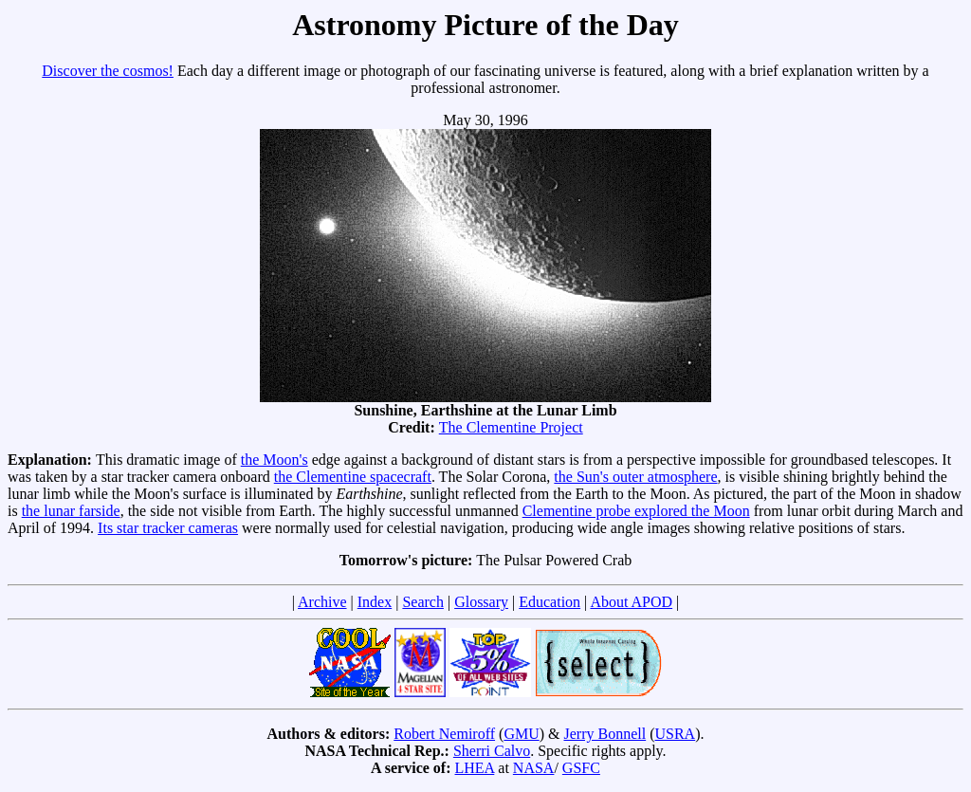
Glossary (481, 602)
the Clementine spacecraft (352, 477)
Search (423, 602)
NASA (534, 768)
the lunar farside (71, 511)
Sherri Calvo (491, 751)
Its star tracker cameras (168, 528)
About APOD (631, 602)
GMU (521, 734)
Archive (322, 602)
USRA (674, 734)
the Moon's (274, 459)
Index (374, 602)
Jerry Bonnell (605, 734)
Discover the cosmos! (108, 71)
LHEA (475, 768)
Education (549, 602)
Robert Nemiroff (444, 734)
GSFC (581, 768)
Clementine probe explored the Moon (636, 511)
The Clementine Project (511, 427)
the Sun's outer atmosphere (635, 477)
